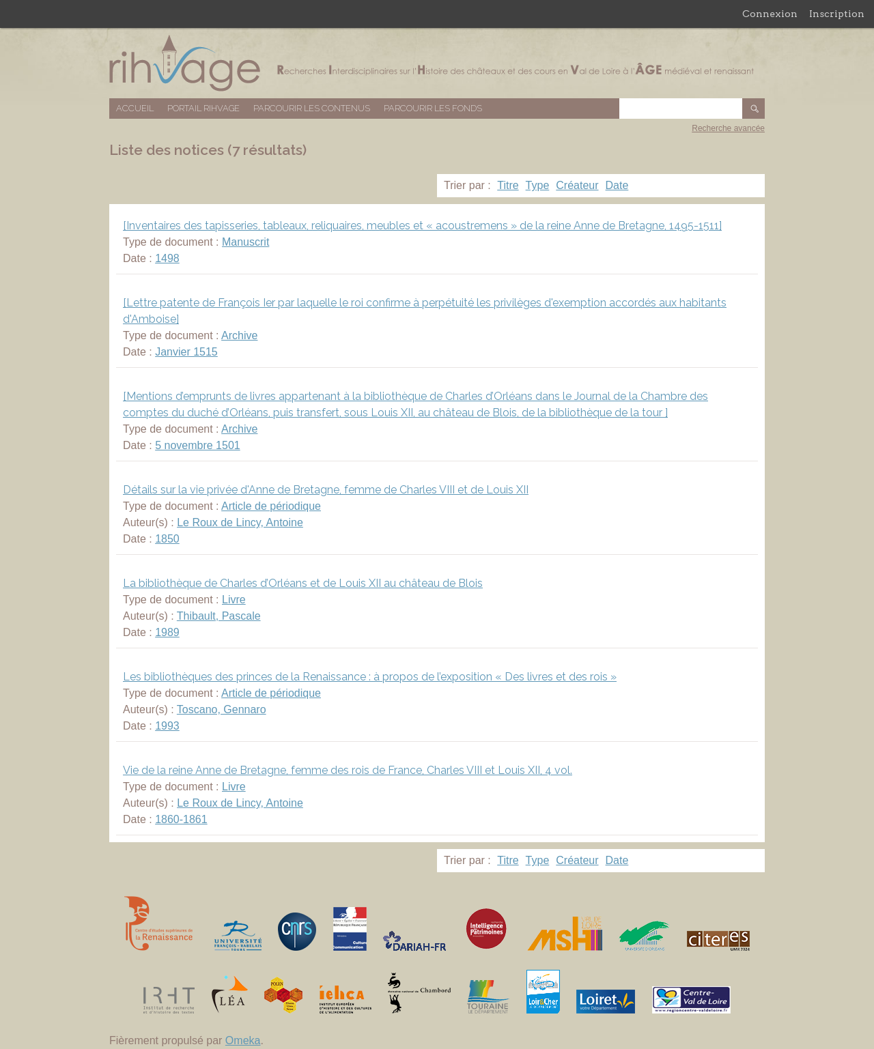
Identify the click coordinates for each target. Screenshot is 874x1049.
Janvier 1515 (186, 352)
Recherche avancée (728, 128)
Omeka (243, 1040)
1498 (167, 258)
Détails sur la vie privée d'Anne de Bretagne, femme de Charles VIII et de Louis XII (325, 489)
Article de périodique (271, 506)
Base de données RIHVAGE (437, 63)
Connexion (770, 13)
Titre (507, 185)
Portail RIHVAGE (203, 108)
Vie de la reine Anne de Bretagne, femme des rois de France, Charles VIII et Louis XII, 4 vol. (347, 770)
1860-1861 (181, 819)
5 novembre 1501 (197, 445)
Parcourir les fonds (433, 108)
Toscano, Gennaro (221, 709)
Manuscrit (245, 242)
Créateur (577, 185)
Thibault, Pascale (219, 616)
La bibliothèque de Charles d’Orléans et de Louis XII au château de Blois (303, 583)
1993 (167, 726)
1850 (167, 539)
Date (617, 185)
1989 (167, 632)
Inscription (836, 13)
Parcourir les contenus (311, 108)
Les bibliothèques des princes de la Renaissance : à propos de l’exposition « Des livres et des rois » (370, 676)
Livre (234, 599)
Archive (239, 335)
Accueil (135, 108)
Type (538, 185)
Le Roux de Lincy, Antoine (240, 522)
